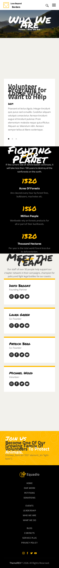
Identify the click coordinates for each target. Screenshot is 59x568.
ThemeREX (15, 563)
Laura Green (19, 315)
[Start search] (47, 5)
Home (22, 29)
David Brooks (19, 286)
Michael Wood (21, 373)
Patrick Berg (19, 344)
